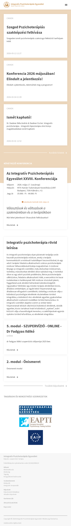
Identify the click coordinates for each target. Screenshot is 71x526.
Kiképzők (7, 483)
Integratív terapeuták (11, 485)
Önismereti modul (14, 368)
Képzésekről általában (11, 492)
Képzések (7, 490)
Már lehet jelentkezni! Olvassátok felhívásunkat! (27, 217)
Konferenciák (8, 498)
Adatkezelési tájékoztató (12, 523)
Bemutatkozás (9, 470)
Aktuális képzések (10, 494)
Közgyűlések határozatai (12, 477)
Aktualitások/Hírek (10, 503)
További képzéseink (56, 385)
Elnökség (7, 472)
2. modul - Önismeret (24, 361)
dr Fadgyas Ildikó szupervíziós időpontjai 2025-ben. (29, 341)
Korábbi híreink (58, 152)
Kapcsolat (7, 507)
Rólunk (6, 467)
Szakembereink (9, 481)
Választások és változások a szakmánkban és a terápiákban (29, 210)
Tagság (6, 474)
